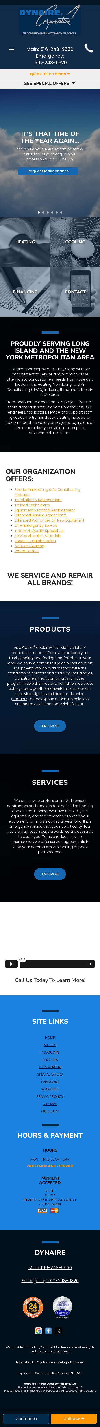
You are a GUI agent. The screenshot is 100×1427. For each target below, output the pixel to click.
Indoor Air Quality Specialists (39, 530)
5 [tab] (58, 213)
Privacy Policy (50, 1096)
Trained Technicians (32, 505)
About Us (50, 1089)
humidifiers (67, 683)
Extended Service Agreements (41, 515)
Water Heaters (27, 551)
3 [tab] (49, 213)
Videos (50, 1045)
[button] (50, 726)
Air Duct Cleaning (29, 545)
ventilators (54, 693)
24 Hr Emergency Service (36, 525)
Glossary (50, 1111)
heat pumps (49, 678)
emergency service (25, 826)
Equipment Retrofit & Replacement (45, 510)
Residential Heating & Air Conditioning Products (47, 492)
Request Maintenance (48, 171)
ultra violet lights (29, 693)
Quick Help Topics (50, 74)
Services (50, 1059)
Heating (25, 242)
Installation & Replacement (38, 499)
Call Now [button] (74, 1418)
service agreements (67, 841)
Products (50, 1052)
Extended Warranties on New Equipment (49, 520)
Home (50, 1037)
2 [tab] (44, 213)
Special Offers (50, 1074)
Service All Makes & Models (38, 535)
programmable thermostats (31, 683)
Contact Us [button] (26, 1418)
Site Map (50, 1104)
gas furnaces (73, 678)
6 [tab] (62, 213)
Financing (25, 292)
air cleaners (80, 688)
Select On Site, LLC (63, 1384)
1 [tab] (40, 213)
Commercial (50, 1067)
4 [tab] (53, 213)
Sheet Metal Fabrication (35, 541)
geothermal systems (51, 688)
